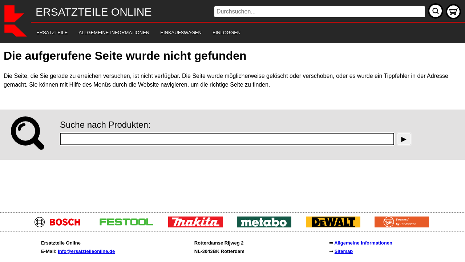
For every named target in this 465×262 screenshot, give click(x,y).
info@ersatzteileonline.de (86, 251)
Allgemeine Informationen (363, 243)
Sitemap (344, 251)
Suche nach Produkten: (105, 125)
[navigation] (222, 33)
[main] (232, 126)
